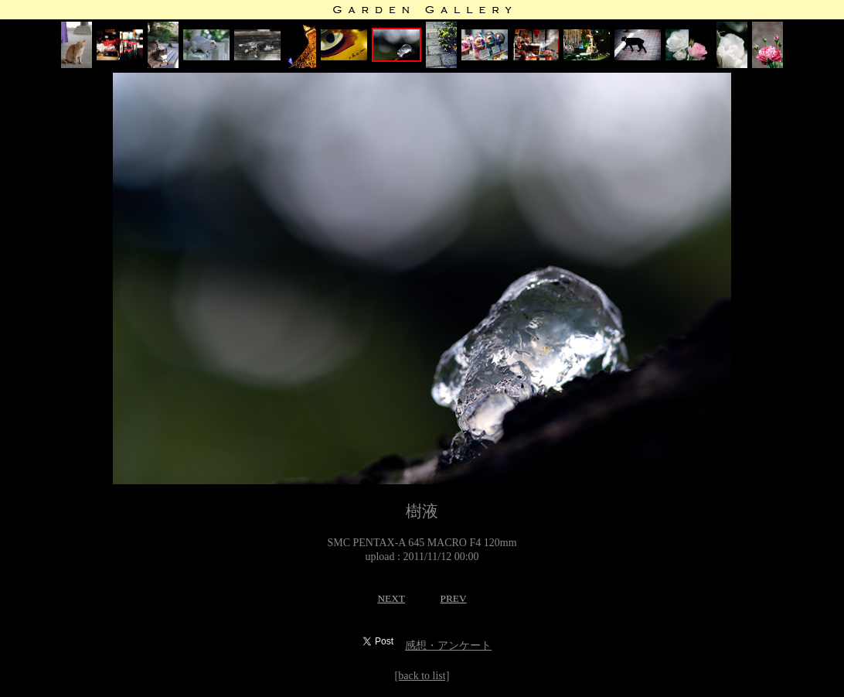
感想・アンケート (448, 645)
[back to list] (422, 676)
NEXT (391, 598)
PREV (453, 598)
